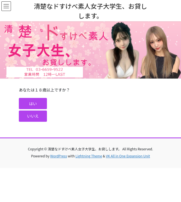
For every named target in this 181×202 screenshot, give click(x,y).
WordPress (58, 155)
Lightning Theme (88, 155)
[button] (33, 103)
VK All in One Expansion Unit (128, 155)
